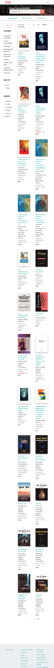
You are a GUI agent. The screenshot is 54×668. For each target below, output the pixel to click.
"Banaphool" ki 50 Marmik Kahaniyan (23, 597)
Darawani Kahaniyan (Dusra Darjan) (40, 458)
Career (23, 655)
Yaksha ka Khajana (39, 596)
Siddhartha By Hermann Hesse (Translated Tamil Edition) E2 (22, 219)
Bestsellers (41, 18)
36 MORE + (7, 73)
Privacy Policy (40, 654)
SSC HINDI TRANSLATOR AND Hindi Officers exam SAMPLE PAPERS (40, 360)
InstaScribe (24, 661)
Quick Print (24, 658)
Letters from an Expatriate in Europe (22, 357)
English (8, 101)
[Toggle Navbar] (48, 2)
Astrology (7, 46)
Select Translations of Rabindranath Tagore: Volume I (41, 110)
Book (7, 85)
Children (6, 60)
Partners (24, 652)
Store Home (9, 26)
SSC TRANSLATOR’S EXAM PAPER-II (23, 272)
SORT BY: (44, 24)
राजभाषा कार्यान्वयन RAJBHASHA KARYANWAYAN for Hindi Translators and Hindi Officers (41, 412)
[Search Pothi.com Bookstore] (42, 11)
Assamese (9, 107)
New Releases (12, 18)
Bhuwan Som (22, 504)
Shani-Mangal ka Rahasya (22, 550)
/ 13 (34, 24)
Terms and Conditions (39, 651)
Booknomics (9, 650)
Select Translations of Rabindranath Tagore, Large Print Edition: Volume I (41, 57)
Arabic (8, 104)
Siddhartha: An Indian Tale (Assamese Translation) (23, 162)
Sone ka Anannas (38, 504)
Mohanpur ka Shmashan (40, 550)
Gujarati (8, 113)
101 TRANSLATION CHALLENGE (23, 315)
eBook (8, 88)
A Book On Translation (39, 271)
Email (23, 664)
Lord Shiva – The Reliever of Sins (23, 458)
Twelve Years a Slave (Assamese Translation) (23, 109)
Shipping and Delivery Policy (41, 658)
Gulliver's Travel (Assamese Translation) (22, 56)
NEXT (38, 24)
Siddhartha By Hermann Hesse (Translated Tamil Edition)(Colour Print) (40, 164)
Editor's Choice (27, 18)
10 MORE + (7, 116)
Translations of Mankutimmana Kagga (23, 408)
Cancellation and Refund (41, 663)
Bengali (8, 110)
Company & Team (26, 650)
